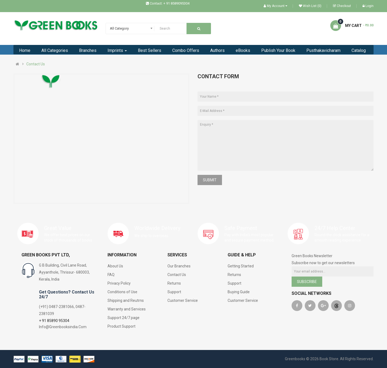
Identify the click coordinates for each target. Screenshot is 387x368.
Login (368, 6)
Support (174, 292)
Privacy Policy (119, 283)
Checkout (342, 6)
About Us (115, 266)
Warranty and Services (127, 309)
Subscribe (307, 281)
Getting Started (241, 266)
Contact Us (35, 64)
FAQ (111, 275)
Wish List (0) (310, 6)
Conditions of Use (122, 292)
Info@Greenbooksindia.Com (63, 327)
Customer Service (182, 300)
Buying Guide (239, 292)
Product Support (121, 326)
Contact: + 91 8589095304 (169, 3)
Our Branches (179, 266)
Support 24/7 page (123, 318)
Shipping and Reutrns (126, 300)
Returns (174, 283)
